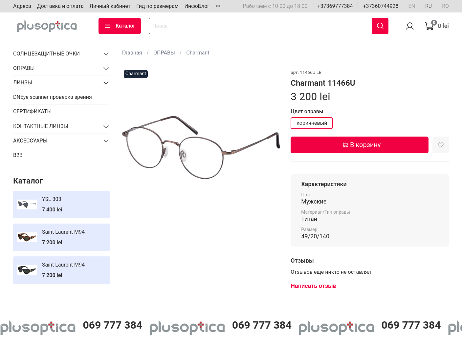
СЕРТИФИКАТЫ (32, 111)
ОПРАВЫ (164, 53)
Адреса (22, 6)
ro (445, 6)
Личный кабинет (110, 6)
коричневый (312, 123)
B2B (18, 155)
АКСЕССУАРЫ (30, 141)
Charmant (197, 53)
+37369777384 (335, 6)
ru (428, 6)
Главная (132, 53)
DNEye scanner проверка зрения (52, 97)
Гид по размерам (157, 6)
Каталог (119, 26)
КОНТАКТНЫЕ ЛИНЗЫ (40, 126)
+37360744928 (380, 6)
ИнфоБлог (197, 6)
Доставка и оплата (60, 6)
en (411, 6)
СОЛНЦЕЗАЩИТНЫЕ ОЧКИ (46, 54)
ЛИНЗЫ (22, 82)
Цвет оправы (307, 111)
